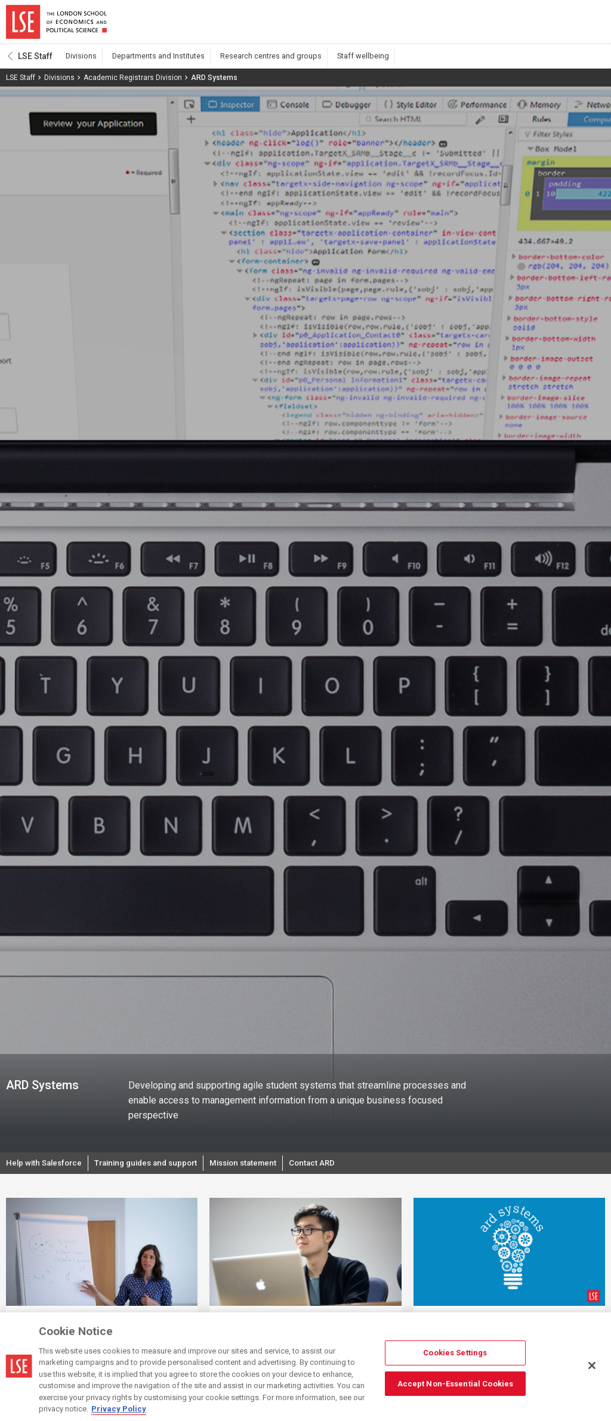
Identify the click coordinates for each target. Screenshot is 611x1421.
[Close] (592, 1365)
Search (523, 24)
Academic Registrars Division (133, 82)
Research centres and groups (257, 60)
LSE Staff (35, 60)
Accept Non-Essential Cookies (455, 1383)
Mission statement (259, 1168)
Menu (588, 24)
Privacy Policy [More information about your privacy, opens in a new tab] (118, 1408)
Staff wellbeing (342, 60)
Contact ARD (331, 1168)
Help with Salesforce (46, 1168)
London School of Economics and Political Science (56, 24)
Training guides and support (154, 1168)
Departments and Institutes (151, 60)
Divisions (79, 60)
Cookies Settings (455, 1352)
